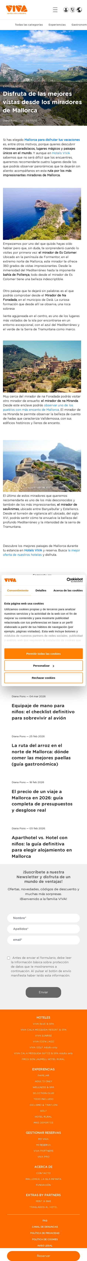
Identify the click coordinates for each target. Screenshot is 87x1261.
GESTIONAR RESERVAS (43, 1132)
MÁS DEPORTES (43, 1123)
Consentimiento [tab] (17, 590)
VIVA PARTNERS (43, 1151)
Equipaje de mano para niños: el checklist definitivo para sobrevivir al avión (43, 712)
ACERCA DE (43, 1167)
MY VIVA (43, 1139)
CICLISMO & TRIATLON (43, 1105)
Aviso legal (44, 1246)
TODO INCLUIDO (43, 1099)
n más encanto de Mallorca (39, 409)
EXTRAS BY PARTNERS (43, 1195)
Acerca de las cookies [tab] (68, 590)
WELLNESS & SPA (43, 1087)
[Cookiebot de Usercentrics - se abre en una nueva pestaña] (66, 580)
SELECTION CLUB (43, 1093)
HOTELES (43, 1017)
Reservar (43, 1256)
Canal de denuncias (45, 1227)
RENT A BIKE (43, 1201)
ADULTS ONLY (43, 1081)
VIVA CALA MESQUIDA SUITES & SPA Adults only (43, 1053)
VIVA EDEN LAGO (43, 1042)
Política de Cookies (45, 1239)
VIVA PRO (43, 1157)
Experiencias (57, 25)
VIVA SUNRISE (43, 1036)
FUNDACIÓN (43, 1185)
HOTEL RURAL (43, 1117)
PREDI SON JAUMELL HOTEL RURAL (43, 1059)
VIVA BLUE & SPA (43, 1024)
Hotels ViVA (61, 153)
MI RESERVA (43, 1145)
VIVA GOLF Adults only (43, 1047)
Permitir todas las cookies (43, 653)
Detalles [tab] (40, 590)
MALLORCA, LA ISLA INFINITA (43, 1179)
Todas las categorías (29, 25)
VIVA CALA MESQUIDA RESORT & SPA (43, 1030)
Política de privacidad (44, 1233)
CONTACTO (43, 1173)
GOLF (43, 1111)
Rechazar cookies (43, 677)
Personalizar (43, 665)
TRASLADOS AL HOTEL (43, 1207)
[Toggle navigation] (55, 10)
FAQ (45, 1221)
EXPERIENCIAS (43, 1069)
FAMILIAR (43, 1075)
